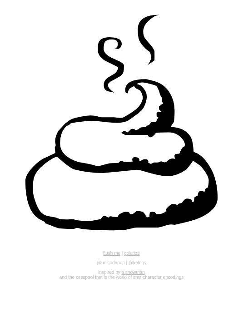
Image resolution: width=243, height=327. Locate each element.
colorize (131, 253)
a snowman (133, 272)
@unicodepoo (111, 262)
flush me (111, 253)
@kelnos (137, 262)
